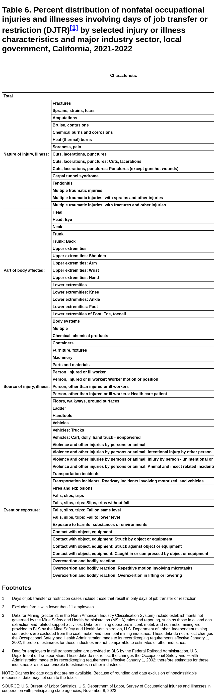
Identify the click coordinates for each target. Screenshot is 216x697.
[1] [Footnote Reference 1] (74, 27)
